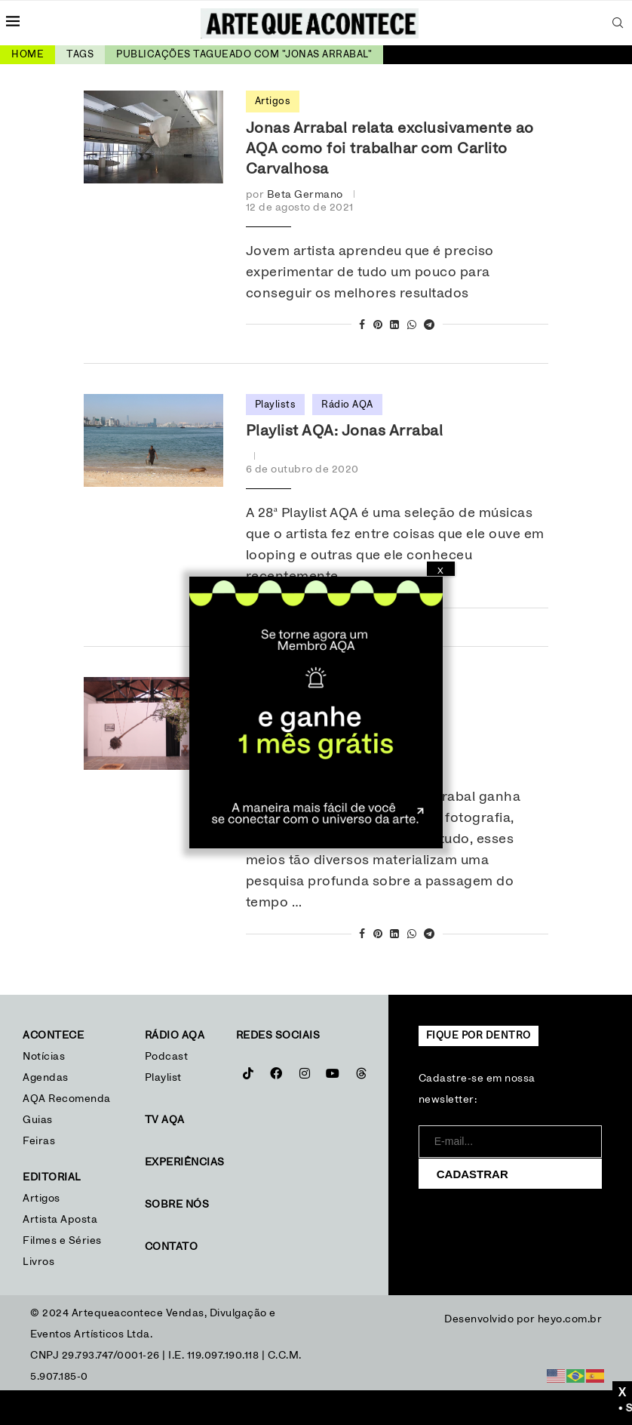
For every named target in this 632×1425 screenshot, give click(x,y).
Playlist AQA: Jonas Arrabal (344, 431)
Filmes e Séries (62, 1241)
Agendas (46, 1078)
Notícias (46, 1056)
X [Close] (440, 570)
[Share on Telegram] (429, 325)
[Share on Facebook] (362, 325)
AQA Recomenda (67, 1099)
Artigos (41, 1198)
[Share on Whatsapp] (412, 325)
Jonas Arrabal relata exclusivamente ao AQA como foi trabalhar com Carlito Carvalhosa (390, 149)
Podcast (167, 1056)
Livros (38, 1262)
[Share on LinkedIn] (395, 325)
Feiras (39, 1141)
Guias (38, 1120)
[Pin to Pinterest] (378, 325)
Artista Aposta (60, 1219)
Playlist (163, 1078)
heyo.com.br (570, 1319)
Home (27, 55)
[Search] (618, 23)
